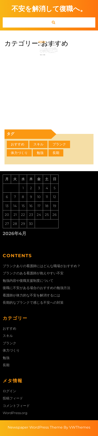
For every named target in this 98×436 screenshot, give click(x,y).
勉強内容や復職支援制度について (28, 280)
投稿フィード (13, 398)
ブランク (9, 343)
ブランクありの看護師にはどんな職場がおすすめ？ (49, 45)
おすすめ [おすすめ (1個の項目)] (17, 144)
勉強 (6, 358)
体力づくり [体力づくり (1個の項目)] (19, 153)
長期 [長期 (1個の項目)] (55, 153)
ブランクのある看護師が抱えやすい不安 (33, 273)
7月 (41, 43)
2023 (44, 43)
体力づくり (11, 350)
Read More (44, 54)
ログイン (9, 391)
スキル (8, 335)
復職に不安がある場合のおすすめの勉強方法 (36, 288)
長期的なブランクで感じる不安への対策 (33, 302)
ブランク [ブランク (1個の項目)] (59, 144)
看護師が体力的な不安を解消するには (31, 295)
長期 (6, 365)
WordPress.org (15, 413)
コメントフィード (16, 405)
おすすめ (9, 328)
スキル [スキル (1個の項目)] (38, 144)
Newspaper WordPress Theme (35, 427)
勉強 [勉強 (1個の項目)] (40, 153)
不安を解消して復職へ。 (49, 8)
